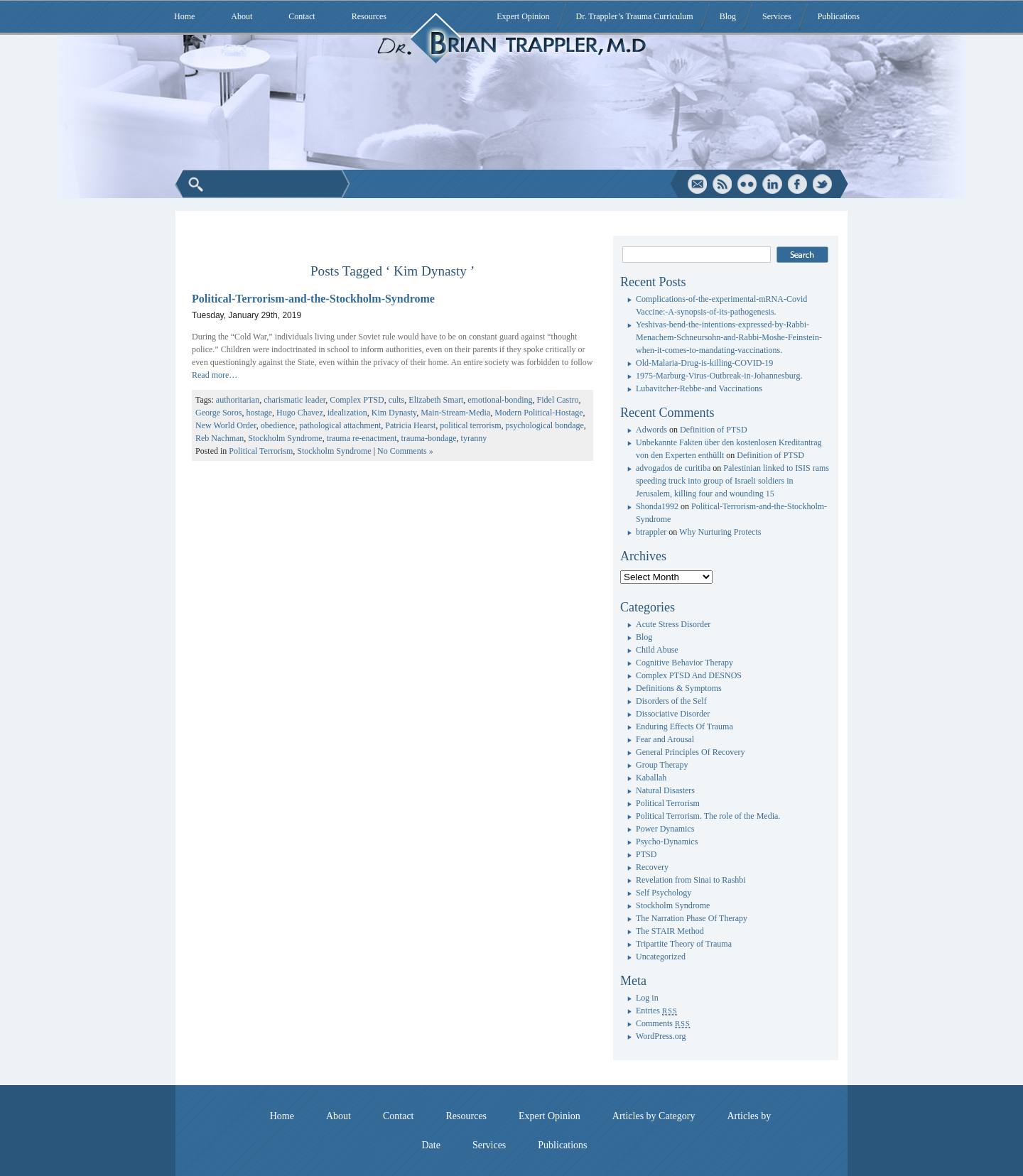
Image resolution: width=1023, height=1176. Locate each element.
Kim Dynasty (394, 413)
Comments (663, 1023)
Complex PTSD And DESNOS (689, 675)
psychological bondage (545, 425)
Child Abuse (657, 650)
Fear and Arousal (665, 739)
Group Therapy (662, 765)
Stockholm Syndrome (285, 438)
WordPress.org (661, 1036)
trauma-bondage (429, 438)
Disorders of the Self (671, 701)
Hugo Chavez (299, 413)
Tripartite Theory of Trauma (684, 944)
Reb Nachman (219, 438)
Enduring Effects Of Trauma (684, 726)
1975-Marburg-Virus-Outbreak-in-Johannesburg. (719, 376)
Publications (839, 16)
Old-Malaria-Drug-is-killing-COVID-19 (704, 363)
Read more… (214, 375)
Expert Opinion (523, 16)
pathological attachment (340, 425)
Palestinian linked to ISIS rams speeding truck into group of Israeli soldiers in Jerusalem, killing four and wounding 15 (732, 481)
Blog (728, 16)
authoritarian (237, 400)
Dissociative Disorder (673, 714)
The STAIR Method (670, 931)
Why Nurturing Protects (720, 532)
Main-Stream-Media (455, 413)
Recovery (652, 867)
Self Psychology (663, 893)
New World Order (225, 425)
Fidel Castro (558, 400)
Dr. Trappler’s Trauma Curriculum (634, 16)
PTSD (646, 854)
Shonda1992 (657, 506)
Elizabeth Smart (435, 400)
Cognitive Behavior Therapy (684, 663)
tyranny (474, 438)
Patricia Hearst (410, 425)
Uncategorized (661, 957)
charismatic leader (294, 400)
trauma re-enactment (362, 438)
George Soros (218, 413)
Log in (647, 998)
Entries (656, 1011)
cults (397, 400)
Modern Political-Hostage (538, 413)
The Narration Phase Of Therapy (691, 918)
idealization (347, 413)
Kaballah (651, 778)
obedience (278, 425)
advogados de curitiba (673, 468)
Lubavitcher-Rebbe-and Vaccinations (699, 388)
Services (776, 16)
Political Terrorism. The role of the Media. (708, 816)
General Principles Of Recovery (690, 752)
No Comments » (405, 451)
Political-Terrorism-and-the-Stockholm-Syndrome (313, 299)
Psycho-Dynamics (667, 841)
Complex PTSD (357, 400)
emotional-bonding (499, 400)
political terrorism (470, 425)
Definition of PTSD (713, 430)
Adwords (651, 430)
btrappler (651, 532)
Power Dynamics (665, 829)
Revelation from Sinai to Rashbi (691, 880)
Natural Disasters (665, 790)
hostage (259, 413)
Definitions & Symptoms (679, 688)
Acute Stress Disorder (673, 624)
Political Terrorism (261, 451)
